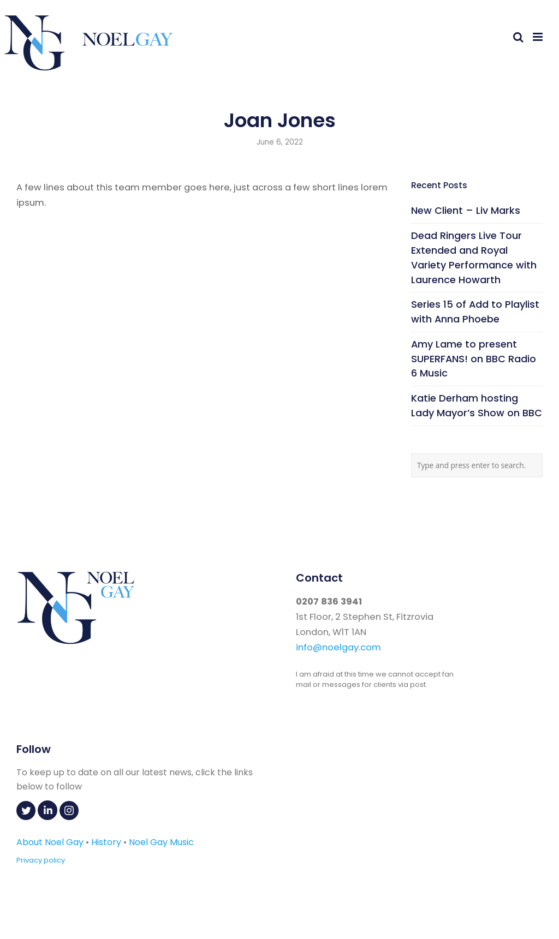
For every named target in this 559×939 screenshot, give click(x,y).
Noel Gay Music (161, 842)
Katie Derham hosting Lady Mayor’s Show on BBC (476, 405)
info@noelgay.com (338, 647)
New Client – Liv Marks (465, 210)
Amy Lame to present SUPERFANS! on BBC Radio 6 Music (473, 358)
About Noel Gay (50, 842)
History (106, 842)
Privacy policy (40, 860)
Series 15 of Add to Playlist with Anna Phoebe (475, 311)
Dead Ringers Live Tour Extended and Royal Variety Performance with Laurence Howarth (474, 257)
